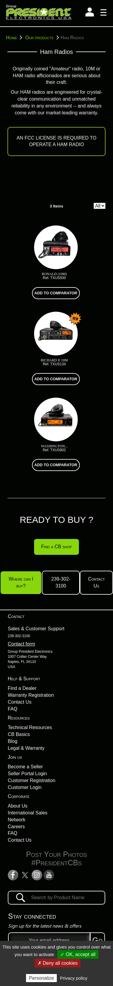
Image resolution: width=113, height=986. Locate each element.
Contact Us (19, 702)
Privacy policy (74, 978)
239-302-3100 (61, 582)
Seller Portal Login (27, 773)
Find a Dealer (22, 688)
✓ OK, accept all (77, 954)
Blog (12, 741)
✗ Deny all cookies (58, 963)
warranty (88, 112)
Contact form (21, 643)
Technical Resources (30, 727)
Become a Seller (25, 766)
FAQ (12, 708)
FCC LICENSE (40, 137)
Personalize (41, 978)
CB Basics (19, 734)
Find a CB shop (56, 546)
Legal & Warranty (26, 748)
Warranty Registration (31, 695)
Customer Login (25, 787)
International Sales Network (28, 816)
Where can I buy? (21, 582)
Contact (16, 616)
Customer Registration (31, 780)
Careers (16, 826)
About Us (18, 805)
